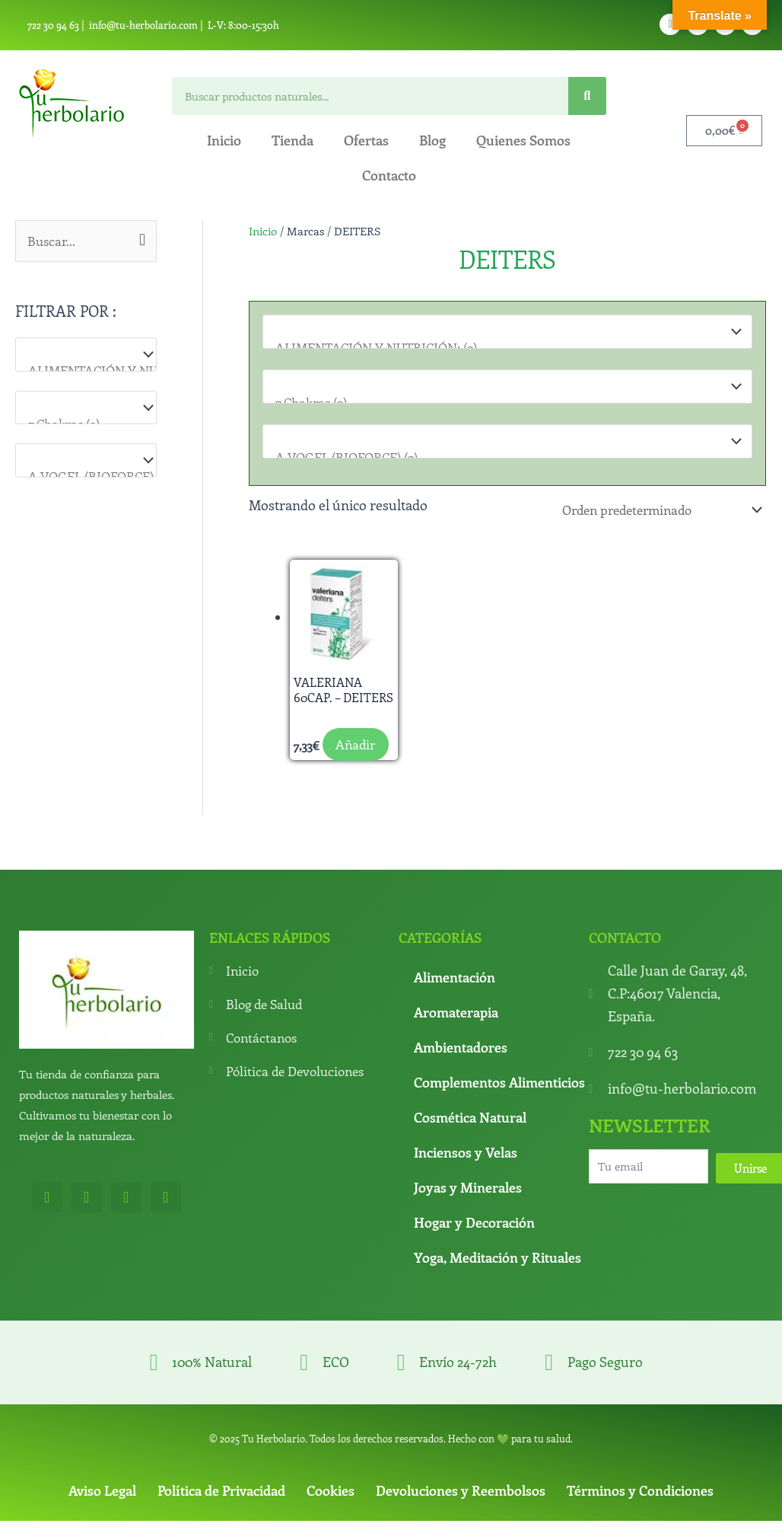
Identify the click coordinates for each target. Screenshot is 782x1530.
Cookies (330, 1511)
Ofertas (366, 140)
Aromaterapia (456, 1034)
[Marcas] (86, 462)
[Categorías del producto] (86, 355)
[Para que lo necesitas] (86, 408)
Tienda (292, 140)
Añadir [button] (330, 766)
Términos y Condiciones (640, 1511)
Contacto (389, 175)
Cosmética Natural (470, 1139)
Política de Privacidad (221, 1511)
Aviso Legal (102, 1511)
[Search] (587, 96)
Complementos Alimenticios (499, 1104)
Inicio (224, 140)
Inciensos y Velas (465, 1174)
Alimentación (454, 999)
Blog (432, 140)
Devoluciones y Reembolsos (460, 1511)
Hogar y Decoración (474, 1244)
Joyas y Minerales (468, 1209)
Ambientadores (460, 1069)
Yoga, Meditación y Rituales (497, 1279)
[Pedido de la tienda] (652, 509)
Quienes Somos (523, 140)
